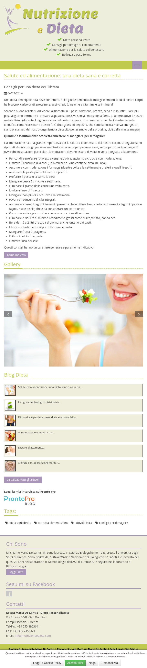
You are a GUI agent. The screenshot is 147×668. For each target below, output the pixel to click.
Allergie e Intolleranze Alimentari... (39, 462)
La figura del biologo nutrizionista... (39, 402)
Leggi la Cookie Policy (47, 663)
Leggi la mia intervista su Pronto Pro (30, 492)
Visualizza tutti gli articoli (23, 479)
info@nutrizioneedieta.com (33, 636)
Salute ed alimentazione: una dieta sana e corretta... (50, 387)
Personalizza (110, 663)
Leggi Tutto (16, 572)
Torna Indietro (16, 255)
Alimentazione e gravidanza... (36, 432)
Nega (92, 663)
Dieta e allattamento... (31, 447)
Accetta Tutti (75, 663)
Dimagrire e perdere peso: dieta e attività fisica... (48, 417)
